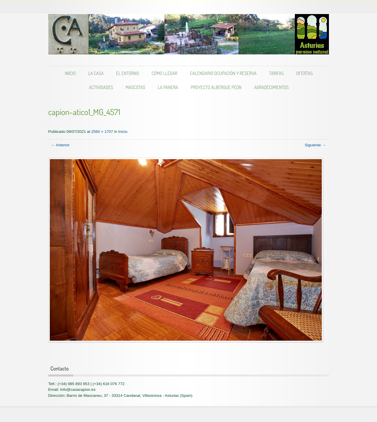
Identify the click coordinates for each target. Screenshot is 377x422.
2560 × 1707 (102, 131)
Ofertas (304, 73)
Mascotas (135, 87)
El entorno (127, 73)
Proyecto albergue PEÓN (216, 87)
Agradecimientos (271, 87)
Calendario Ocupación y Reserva (223, 73)
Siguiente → (315, 145)
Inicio (70, 73)
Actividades (101, 87)
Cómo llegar (164, 73)
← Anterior (60, 145)
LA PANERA (168, 87)
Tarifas (276, 73)
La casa (96, 73)
